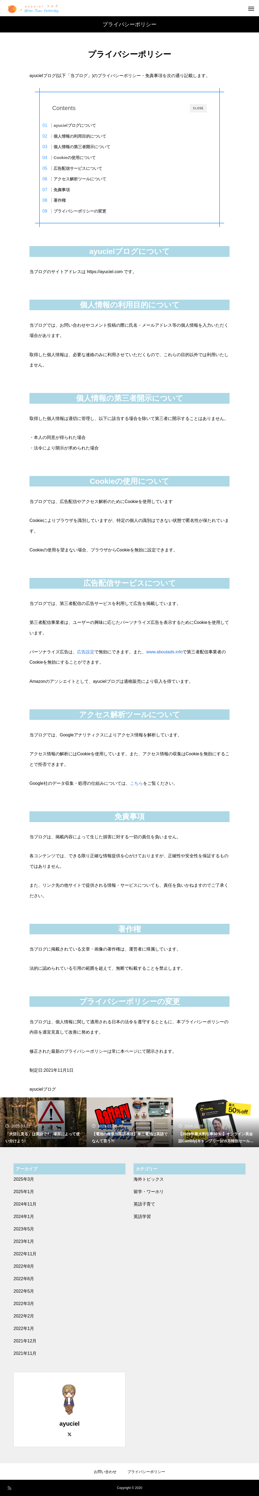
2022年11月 (25, 1254)
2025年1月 (24, 1191)
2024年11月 (25, 1204)
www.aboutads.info (164, 652)
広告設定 (85, 652)
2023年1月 (24, 1241)
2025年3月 (24, 1179)
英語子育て (144, 1204)
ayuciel (69, 1423)
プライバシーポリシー (146, 1471)
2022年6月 (24, 1278)
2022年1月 (24, 1328)
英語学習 (142, 1216)
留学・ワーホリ (149, 1191)
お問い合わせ (105, 1471)
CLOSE (198, 108)
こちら (136, 783)
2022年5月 (24, 1291)
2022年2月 (24, 1316)
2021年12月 (25, 1341)
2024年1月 (24, 1216)
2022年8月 (24, 1266)
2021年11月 (25, 1353)
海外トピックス (149, 1179)
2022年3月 (24, 1303)
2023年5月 (24, 1229)
